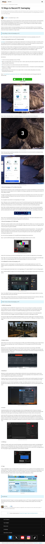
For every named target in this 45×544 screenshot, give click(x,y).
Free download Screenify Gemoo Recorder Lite (12, 74)
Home (2, 4)
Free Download (18, 79)
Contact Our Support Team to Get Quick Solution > (29, 513)
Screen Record (6, 4)
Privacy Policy (35, 542)
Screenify (2, 41)
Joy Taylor (6, 17)
